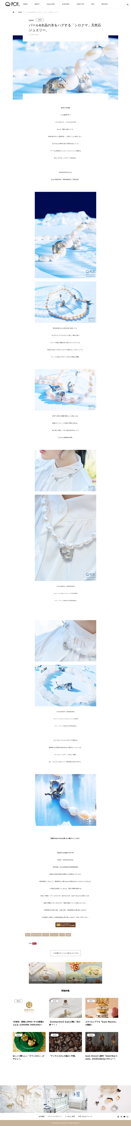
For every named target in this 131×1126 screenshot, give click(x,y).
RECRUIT (104, 4)
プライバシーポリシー (54, 1116)
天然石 (68, 934)
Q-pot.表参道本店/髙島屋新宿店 (68, 867)
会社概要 (41, 1116)
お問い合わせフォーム (85, 1116)
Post (30, 943)
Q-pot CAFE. (51, 4)
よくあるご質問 (70, 1116)
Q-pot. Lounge (36, 934)
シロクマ (46, 934)
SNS (92, 4)
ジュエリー (54, 934)
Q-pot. (28, 934)
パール (62, 934)
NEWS (25, 4)
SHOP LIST (80, 4)
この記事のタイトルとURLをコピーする (65, 953)
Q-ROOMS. (65, 4)
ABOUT (37, 4)
